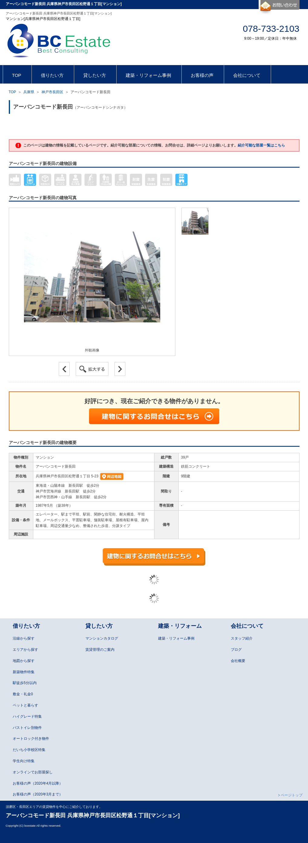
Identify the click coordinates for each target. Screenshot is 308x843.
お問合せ (279, 7)
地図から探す (24, 661)
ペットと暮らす (25, 705)
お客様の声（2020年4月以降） (38, 783)
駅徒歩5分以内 (25, 683)
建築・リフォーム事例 (176, 638)
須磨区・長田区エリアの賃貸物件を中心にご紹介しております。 (54, 806)
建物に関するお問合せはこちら (154, 416)
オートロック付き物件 (31, 738)
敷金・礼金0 (23, 694)
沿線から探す (24, 638)
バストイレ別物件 (27, 728)
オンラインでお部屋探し (33, 772)
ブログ (236, 649)
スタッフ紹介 (242, 638)
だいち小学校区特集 (29, 750)
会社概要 (238, 661)
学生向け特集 (24, 761)
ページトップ (292, 795)
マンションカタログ (101, 638)
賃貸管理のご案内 (99, 649)
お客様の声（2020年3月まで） (38, 794)
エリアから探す (25, 649)
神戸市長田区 (52, 92)
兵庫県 (28, 92)
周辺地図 (111, 476)
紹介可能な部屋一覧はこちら (261, 145)
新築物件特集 (24, 672)
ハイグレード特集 (27, 716)
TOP (12, 92)
